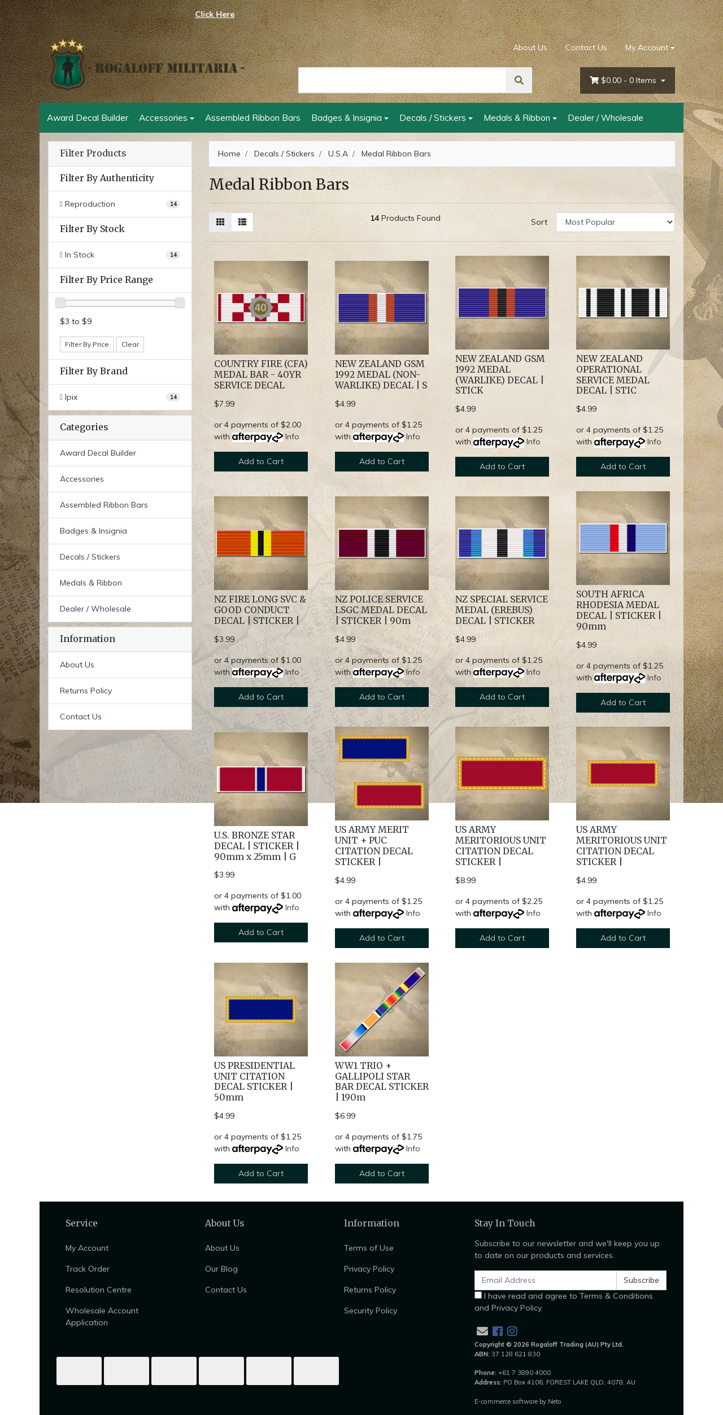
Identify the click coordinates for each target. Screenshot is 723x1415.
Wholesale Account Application (102, 1316)
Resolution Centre (99, 1290)
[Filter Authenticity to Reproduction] (120, 204)
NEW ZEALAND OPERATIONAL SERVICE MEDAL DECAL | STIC (613, 374)
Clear (130, 344)
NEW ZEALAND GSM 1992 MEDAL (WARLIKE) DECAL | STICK (500, 374)
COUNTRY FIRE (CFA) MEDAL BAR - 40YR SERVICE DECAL (261, 375)
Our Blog (221, 1269)
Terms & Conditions (616, 1296)
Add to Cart (261, 461)
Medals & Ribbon (517, 117)
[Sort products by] (615, 222)
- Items (624, 80)
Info (292, 436)
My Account (87, 1248)
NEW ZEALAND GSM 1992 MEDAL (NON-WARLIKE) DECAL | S (381, 375)
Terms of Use (369, 1248)
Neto (554, 1401)
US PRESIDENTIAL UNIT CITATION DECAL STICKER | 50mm (254, 1081)
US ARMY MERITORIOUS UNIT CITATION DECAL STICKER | (500, 845)
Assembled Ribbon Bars (252, 117)
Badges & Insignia (346, 117)
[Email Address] (545, 1280)
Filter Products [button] (93, 154)
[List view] (242, 222)
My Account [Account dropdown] (646, 47)
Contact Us (586, 47)
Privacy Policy (369, 1269)
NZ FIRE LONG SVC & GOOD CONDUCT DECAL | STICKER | (260, 610)
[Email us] (482, 1331)
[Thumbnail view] (220, 222)
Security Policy (370, 1310)
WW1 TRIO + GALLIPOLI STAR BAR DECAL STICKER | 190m (382, 1081)
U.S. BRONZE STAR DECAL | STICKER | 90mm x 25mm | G (256, 846)
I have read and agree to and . (563, 1302)
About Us (530, 47)
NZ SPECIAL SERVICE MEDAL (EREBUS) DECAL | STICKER (501, 610)
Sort (539, 222)
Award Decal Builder (87, 117)
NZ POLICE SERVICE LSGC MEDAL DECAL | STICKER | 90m (381, 610)
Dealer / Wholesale (605, 117)
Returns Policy (86, 690)
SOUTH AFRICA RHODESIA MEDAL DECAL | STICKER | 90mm (618, 610)
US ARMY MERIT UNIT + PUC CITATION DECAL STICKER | (374, 845)
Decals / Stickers (432, 117)
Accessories (163, 117)
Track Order (88, 1269)
